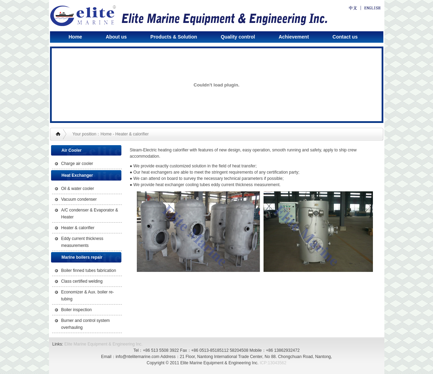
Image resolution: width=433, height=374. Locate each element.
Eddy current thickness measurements (82, 242)
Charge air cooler (77, 163)
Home (75, 37)
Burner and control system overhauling (85, 324)
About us (116, 37)
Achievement (293, 37)
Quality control (238, 37)
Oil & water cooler (77, 188)
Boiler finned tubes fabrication (88, 270)
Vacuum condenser (79, 199)
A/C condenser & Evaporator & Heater (89, 213)
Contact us (345, 37)
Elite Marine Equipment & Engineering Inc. (103, 344)
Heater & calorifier (77, 227)
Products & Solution (173, 37)
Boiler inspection (76, 309)
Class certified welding (81, 281)
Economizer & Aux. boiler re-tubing (87, 295)
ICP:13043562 (273, 362)
